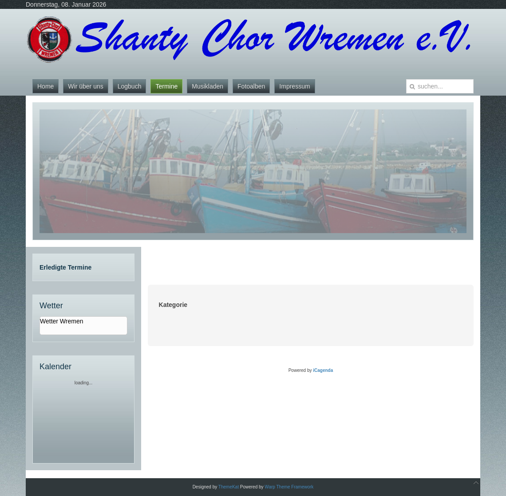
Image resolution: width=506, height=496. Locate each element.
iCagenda (323, 370)
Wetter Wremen (61, 321)
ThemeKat (228, 486)
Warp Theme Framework (289, 486)
